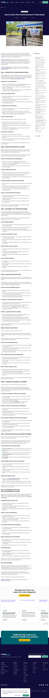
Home (2, 7)
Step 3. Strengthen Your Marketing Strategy (40, 79)
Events (25, 678)
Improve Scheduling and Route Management (40, 70)
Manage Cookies (17, 695)
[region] (15, 692)
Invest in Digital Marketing (39, 80)
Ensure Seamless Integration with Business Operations (40, 110)
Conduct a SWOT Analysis (39, 64)
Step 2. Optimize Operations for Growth (40, 67)
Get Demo (45, 2)
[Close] (29, 689)
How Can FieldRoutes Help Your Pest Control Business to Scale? (41, 121)
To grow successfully (5, 59)
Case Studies (26, 666)
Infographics (25, 669)
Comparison (25, 681)
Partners (34, 672)
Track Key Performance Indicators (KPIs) (40, 114)
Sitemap (38, 690)
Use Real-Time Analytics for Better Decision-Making (40, 105)
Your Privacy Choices (44, 690)
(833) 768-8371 (45, 669)
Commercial (15, 664)
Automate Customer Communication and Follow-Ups (41, 107)
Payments (2, 667)
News (34, 669)
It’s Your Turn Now (38, 131)
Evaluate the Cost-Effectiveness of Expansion (40, 91)
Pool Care (15, 667)
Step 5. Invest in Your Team (39, 95)
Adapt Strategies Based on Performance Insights (39, 117)
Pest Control (15, 666)
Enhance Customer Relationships (40, 124)
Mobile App (2, 669)
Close (26, 695)
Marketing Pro (3, 672)
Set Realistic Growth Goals (39, 65)
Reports (25, 672)
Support (44, 664)
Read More (5, 619)
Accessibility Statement (32, 690)
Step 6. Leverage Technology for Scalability (40, 102)
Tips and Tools (26, 675)
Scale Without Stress (38, 130)
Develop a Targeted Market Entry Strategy (40, 93)
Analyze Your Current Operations (40, 59)
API (43, 666)
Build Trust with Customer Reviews (40, 83)
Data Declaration (35, 667)
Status (44, 667)
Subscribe (45, 656)
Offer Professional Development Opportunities (40, 98)
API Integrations (3, 664)
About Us (34, 664)
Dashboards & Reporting (4, 666)
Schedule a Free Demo (24, 595)
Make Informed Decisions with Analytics (40, 128)
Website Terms (25, 692)
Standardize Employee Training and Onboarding (40, 74)
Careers (34, 666)
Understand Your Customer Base (40, 62)
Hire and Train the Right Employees (40, 96)
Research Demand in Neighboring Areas (40, 88)
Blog (24, 664)
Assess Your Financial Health (39, 61)
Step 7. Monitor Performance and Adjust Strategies (40, 112)
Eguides (25, 667)
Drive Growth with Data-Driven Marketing (40, 126)
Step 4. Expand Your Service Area (40, 86)
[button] (35, 136)
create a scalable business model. (17, 78)
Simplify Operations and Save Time (40, 122)
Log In (40, 2)
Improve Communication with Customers (40, 76)
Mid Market (15, 672)
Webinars (25, 680)
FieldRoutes (17, 163)
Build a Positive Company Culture (40, 100)
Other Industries (16, 669)
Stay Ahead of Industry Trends (40, 118)
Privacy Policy (10, 692)
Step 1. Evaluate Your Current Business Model (39, 58)
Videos (25, 677)
